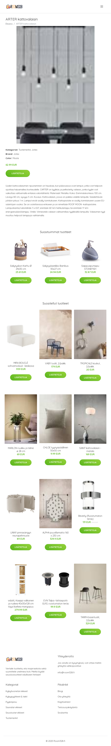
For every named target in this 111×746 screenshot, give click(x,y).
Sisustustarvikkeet (15, 712)
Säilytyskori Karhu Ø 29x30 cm (21, 267)
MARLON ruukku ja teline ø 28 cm (21, 450)
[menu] (102, 6)
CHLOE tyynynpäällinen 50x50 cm (55, 449)
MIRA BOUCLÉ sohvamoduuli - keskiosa (21, 364)
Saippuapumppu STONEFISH (90, 267)
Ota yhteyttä (64, 696)
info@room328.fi (66, 672)
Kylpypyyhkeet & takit (16, 696)
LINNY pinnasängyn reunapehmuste (21, 534)
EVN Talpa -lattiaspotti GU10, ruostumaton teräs (55, 602)
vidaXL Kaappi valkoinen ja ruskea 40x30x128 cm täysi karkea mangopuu (21, 603)
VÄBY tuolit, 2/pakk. (55, 363)
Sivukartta (63, 712)
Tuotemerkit (25, 149)
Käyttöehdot (64, 702)
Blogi (60, 691)
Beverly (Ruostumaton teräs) (90, 517)
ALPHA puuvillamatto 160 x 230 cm (55, 534)
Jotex (34, 149)
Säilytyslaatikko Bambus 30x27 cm (55, 267)
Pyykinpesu (11, 702)
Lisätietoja (18, 173)
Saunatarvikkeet (14, 707)
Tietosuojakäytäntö (67, 707)
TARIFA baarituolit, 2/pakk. (90, 619)
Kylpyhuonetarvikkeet (17, 691)
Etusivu (9, 23)
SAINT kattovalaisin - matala (90, 450)
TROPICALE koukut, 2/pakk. (90, 365)
